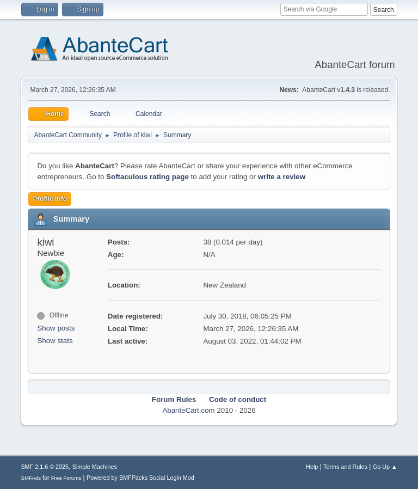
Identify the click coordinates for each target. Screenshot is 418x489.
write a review (281, 177)
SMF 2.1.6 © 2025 (45, 466)
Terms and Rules (345, 466)
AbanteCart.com (188, 410)
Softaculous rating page (147, 177)
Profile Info (50, 199)
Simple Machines (94, 466)
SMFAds (31, 478)
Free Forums (66, 478)
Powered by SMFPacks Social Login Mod (140, 477)
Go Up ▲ (385, 466)
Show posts (56, 328)
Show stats (54, 341)
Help (312, 466)
